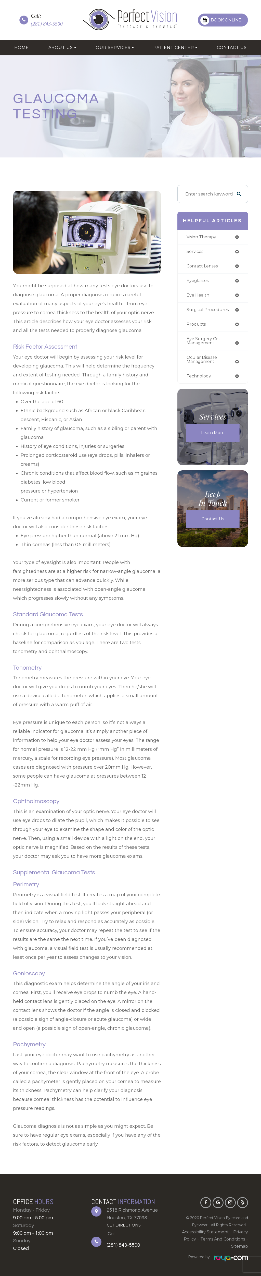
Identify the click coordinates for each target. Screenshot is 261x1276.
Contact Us (232, 47)
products (197, 326)
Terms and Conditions (209, 1239)
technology (200, 379)
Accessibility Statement (195, 1232)
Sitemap (240, 1239)
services (196, 252)
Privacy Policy (232, 1232)
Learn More (212, 435)
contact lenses (204, 266)
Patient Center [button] (175, 47)
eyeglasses (199, 281)
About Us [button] (62, 47)
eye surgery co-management (204, 343)
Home (21, 47)
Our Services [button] (115, 47)
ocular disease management (203, 362)
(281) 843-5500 (47, 24)
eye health (199, 296)
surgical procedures (209, 311)
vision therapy (203, 237)
